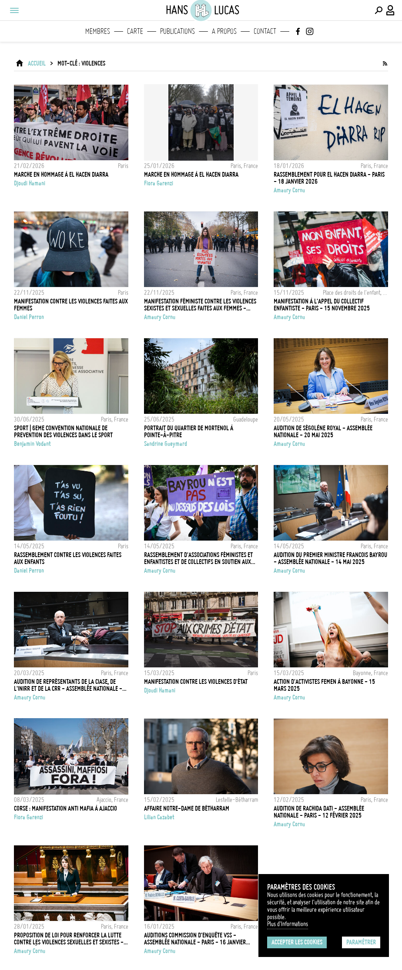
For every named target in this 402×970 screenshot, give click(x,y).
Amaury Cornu (289, 190)
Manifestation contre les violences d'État (196, 681)
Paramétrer (361, 942)
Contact (265, 31)
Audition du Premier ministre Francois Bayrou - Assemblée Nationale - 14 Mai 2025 (330, 558)
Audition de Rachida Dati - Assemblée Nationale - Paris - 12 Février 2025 (319, 812)
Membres (97, 31)
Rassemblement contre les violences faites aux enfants (67, 558)
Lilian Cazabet (159, 817)
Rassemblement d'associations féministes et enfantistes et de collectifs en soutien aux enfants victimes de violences (198, 558)
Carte (135, 31)
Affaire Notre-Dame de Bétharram (186, 808)
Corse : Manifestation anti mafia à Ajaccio (65, 808)
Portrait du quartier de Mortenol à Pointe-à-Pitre (188, 432)
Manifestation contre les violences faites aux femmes (71, 305)
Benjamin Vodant (32, 444)
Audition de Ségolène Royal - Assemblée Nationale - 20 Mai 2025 (323, 432)
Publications (177, 31)
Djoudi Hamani (29, 183)
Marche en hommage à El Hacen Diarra (61, 174)
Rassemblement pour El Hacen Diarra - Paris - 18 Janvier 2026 (329, 178)
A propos (224, 31)
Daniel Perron (29, 317)
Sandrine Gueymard (165, 444)
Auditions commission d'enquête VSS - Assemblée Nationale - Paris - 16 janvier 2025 (195, 939)
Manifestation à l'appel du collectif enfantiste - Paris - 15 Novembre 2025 (322, 305)
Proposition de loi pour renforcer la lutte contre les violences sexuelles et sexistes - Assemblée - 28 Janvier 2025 (69, 939)
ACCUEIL (37, 63)
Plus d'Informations (287, 924)
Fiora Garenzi (158, 183)
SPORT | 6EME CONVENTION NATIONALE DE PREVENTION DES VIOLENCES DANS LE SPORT (63, 432)
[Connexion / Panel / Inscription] (391, 10)
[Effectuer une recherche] (378, 10)
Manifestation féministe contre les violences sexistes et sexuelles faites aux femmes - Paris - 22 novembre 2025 (200, 305)
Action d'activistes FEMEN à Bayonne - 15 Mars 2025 (324, 685)
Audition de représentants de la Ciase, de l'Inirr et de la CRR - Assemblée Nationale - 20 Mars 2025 (68, 685)
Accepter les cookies (296, 942)
